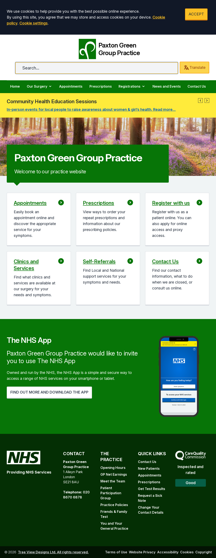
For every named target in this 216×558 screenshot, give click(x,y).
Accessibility (167, 552)
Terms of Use (116, 552)
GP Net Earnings (113, 474)
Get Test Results (151, 489)
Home (15, 86)
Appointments (70, 86)
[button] (200, 100)
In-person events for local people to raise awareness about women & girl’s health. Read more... (91, 109)
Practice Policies (114, 505)
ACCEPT (196, 14)
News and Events (167, 86)
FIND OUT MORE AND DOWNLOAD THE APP (49, 392)
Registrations (132, 86)
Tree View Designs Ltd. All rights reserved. (53, 552)
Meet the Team (112, 481)
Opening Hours (113, 468)
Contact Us (197, 86)
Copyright (203, 552)
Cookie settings (33, 23)
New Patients (149, 468)
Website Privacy (142, 552)
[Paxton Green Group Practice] (108, 48)
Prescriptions (100, 86)
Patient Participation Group (110, 493)
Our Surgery (39, 86)
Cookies (187, 552)
